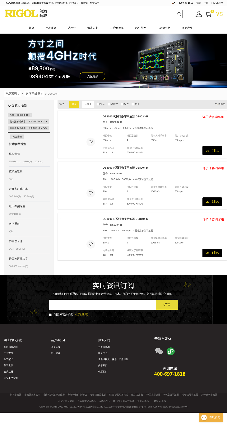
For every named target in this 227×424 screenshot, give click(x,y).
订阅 (166, 305)
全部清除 (17, 136)
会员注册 (8, 371)
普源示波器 (143, 401)
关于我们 (102, 365)
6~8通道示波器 (171, 394)
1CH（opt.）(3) (17, 248)
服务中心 (102, 353)
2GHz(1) (39, 161)
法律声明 (183, 406)
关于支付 (8, 353)
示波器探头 (104, 401)
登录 (198, 3)
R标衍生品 (164, 27)
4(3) (11, 179)
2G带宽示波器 (153, 394)
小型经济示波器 (66, 401)
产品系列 (51, 27)
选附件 (113, 104)
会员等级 (55, 347)
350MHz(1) (14, 161)
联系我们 (102, 371)
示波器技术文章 (32, 394)
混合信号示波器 (190, 394)
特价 (135, 104)
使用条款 (173, 406)
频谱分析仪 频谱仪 (77, 394)
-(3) (11, 231)
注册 (206, 3)
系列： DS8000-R (20, 115)
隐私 (165, 406)
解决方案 (92, 27)
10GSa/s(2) (15, 196)
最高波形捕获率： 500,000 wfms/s (28, 121)
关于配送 (8, 359)
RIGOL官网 (217, 3)
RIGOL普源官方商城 (123, 401)
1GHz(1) (27, 161)
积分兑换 (140, 27)
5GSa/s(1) (28, 196)
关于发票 (8, 365)
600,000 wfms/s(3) (18, 266)
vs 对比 (212, 150)
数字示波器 (35, 93)
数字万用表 (137, 394)
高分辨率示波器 (209, 394)
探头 (101, 104)
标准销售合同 (11, 347)
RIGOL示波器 (159, 401)
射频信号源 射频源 (118, 394)
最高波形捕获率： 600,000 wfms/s (28, 128)
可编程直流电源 (98, 394)
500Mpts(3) (15, 214)
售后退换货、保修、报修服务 (113, 359)
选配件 (72, 27)
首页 (31, 27)
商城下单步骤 (11, 377)
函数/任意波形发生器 (54, 394)
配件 (125, 104)
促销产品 (187, 27)
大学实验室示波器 (86, 401)
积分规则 (55, 353)
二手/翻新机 (117, 27)
